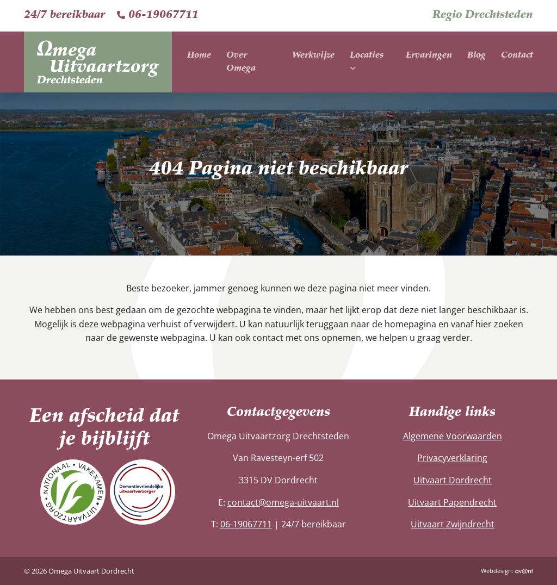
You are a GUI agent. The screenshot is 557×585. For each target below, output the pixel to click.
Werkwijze (313, 55)
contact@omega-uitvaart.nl (283, 502)
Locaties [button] (366, 61)
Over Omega (241, 62)
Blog (476, 55)
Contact (517, 55)
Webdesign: (507, 571)
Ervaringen (429, 55)
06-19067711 (158, 15)
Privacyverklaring (452, 458)
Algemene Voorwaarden (452, 436)
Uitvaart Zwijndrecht (452, 524)
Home (199, 55)
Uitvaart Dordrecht (452, 480)
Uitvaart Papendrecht (452, 502)
